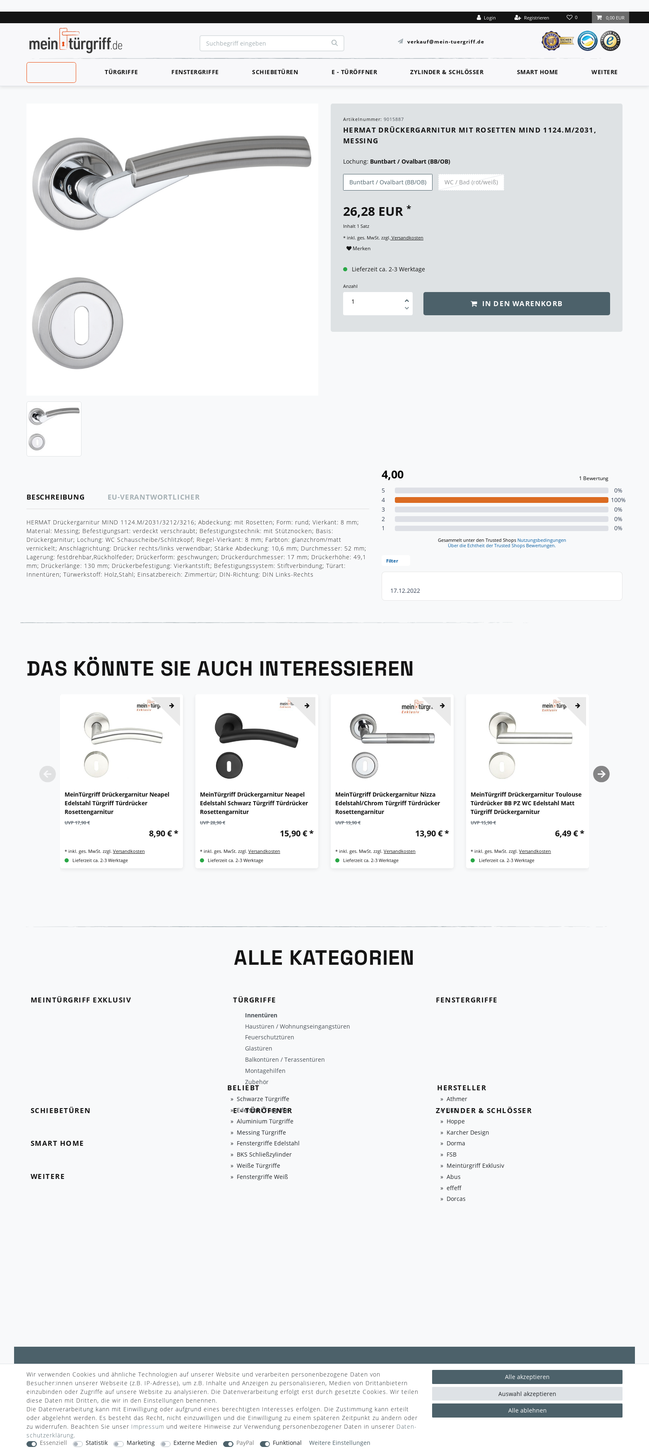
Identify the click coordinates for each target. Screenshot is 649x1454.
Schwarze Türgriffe (263, 1099)
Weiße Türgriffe (258, 1165)
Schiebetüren (275, 72)
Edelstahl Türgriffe (262, 1110)
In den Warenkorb (516, 303)
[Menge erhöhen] (407, 298)
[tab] (67, 497)
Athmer (457, 1099)
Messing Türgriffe (261, 1132)
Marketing (141, 1443)
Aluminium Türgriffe (265, 1121)
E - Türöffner (354, 72)
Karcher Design (468, 1132)
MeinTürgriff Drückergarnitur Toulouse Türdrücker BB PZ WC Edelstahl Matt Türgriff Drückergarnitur (526, 803)
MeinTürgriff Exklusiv (50, 71)
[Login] (486, 17)
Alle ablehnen (527, 1410)
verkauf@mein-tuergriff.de (445, 41)
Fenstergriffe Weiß (262, 1177)
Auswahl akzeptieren (527, 1394)
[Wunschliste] (573, 17)
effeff (454, 1188)
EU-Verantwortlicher (154, 497)
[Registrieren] (532, 17)
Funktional (287, 1443)
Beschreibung (55, 497)
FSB (452, 1154)
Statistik (97, 1443)
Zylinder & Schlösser (446, 72)
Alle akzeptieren (527, 1377)
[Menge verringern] (407, 309)
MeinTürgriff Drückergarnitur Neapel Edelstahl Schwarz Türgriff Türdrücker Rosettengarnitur (254, 803)
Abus (454, 1177)
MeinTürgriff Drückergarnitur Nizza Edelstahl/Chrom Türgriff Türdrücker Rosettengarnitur (387, 803)
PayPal (245, 1443)
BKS (452, 1110)
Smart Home (537, 72)
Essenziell (53, 1443)
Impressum (147, 1426)
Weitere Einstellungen (339, 1443)
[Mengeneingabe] (353, 301)
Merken (358, 248)
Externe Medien (195, 1443)
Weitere (604, 72)
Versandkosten (406, 237)
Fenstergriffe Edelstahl (268, 1143)
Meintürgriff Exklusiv (475, 1165)
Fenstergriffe (195, 72)
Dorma (456, 1143)
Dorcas (456, 1199)
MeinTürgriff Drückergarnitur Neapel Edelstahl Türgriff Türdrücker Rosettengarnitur (117, 803)
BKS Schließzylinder (264, 1154)
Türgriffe (121, 72)
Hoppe (456, 1121)
